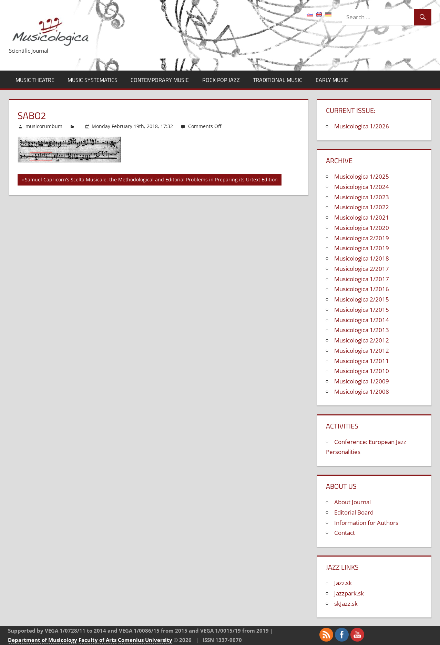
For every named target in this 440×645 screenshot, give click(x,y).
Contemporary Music (160, 80)
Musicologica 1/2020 (361, 228)
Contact (344, 533)
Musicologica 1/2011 (361, 361)
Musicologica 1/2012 (361, 351)
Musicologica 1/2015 (361, 310)
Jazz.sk (343, 583)
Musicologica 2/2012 (361, 340)
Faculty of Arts (97, 639)
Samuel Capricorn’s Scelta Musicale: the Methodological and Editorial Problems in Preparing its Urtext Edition (151, 181)
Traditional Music (277, 80)
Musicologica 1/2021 (361, 217)
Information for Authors (366, 523)
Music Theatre (35, 80)
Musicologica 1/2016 (361, 289)
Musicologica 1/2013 (361, 330)
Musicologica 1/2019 (361, 248)
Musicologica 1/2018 (361, 258)
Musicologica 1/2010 (361, 371)
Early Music (332, 80)
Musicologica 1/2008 (361, 391)
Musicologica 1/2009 (361, 381)
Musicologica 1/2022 (361, 207)
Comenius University (145, 639)
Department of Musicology (42, 639)
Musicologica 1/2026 (361, 126)
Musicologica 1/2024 (361, 187)
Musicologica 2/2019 (361, 238)
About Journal (352, 502)
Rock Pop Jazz (221, 80)
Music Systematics (92, 80)
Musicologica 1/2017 (361, 279)
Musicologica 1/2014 (361, 320)
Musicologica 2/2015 (361, 299)
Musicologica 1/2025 (361, 176)
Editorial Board (354, 512)
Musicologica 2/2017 (361, 269)
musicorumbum (43, 126)
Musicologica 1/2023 (361, 197)
